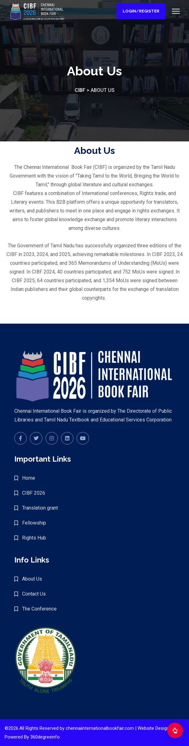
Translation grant (40, 508)
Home (28, 478)
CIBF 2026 (33, 493)
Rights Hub (34, 538)
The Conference (39, 609)
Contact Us (34, 594)
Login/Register (141, 11)
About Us (32, 579)
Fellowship (34, 523)
